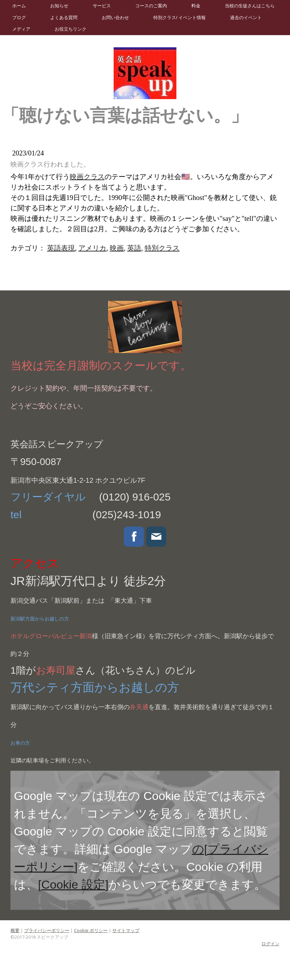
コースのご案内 (151, 5)
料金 (195, 5)
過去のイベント (246, 17)
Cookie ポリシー (91, 930)
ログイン (270, 943)
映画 (117, 248)
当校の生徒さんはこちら (250, 5)
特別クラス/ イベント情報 (179, 17)
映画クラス (87, 177)
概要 (15, 930)
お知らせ (59, 5)
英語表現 (61, 248)
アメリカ (92, 248)
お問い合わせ (115, 17)
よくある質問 (63, 17)
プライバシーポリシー (46, 930)
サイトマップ (125, 930)
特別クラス (162, 248)
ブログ (19, 17)
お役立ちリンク (70, 29)
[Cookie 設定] (73, 884)
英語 (134, 248)
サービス (102, 5)
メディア (21, 29)
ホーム (19, 5)
